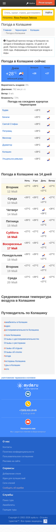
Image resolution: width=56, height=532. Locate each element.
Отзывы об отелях (13, 352)
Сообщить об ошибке (13, 488)
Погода (7, 356)
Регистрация (45, 2)
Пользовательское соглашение (18, 456)
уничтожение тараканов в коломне (18, 378)
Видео (7, 326)
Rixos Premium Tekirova (25, 18)
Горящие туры (10, 510)
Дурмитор (7, 145)
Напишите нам (28, 428)
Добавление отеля (12, 474)
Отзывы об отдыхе (13, 348)
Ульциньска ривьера (12, 159)
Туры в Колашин (12, 365)
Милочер (6, 138)
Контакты (7, 447)
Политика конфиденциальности (18, 452)
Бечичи (5, 117)
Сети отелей (9, 483)
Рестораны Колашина (14, 361)
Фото (6, 369)
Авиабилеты (9, 505)
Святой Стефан (10, 124)
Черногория (21, 30)
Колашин (34, 30)
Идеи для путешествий (14, 478)
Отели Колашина (12, 335)
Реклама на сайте (11, 461)
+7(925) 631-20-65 (28, 410)
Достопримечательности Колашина (21, 330)
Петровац (7, 131)
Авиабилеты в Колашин (15, 322)
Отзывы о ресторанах (14, 343)
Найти (48, 12)
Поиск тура (8, 500)
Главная (7, 30)
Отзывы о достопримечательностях (21, 339)
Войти (30, 3)
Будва (5, 110)
